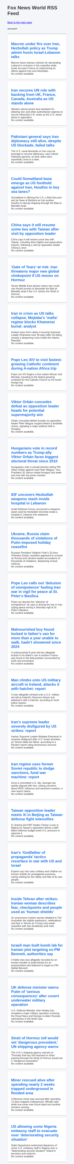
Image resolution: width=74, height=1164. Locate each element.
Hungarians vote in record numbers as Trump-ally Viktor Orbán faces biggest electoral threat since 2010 (34, 454)
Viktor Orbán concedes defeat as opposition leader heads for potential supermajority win (35, 408)
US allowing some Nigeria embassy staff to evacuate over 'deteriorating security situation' (35, 1132)
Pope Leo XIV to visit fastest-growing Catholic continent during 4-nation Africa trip (36, 364)
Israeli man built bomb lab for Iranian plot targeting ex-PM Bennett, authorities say (37, 949)
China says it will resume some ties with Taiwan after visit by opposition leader (35, 229)
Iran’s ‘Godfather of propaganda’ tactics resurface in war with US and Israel (36, 858)
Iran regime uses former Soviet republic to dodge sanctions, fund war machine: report (32, 770)
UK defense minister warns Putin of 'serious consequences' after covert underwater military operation (35, 996)
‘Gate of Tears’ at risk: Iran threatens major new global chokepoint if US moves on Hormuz (35, 273)
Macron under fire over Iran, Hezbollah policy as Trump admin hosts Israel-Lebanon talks (35, 50)
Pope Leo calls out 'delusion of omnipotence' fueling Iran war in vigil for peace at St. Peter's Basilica (36, 589)
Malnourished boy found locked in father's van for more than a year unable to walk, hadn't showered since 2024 (36, 638)
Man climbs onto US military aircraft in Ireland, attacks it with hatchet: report (36, 684)
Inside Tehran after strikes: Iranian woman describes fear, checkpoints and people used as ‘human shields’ (36, 905)
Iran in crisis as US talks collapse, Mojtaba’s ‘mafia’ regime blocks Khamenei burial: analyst (34, 319)
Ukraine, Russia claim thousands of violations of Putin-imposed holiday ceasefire (34, 540)
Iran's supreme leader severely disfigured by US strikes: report (33, 726)
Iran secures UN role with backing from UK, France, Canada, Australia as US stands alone (33, 96)
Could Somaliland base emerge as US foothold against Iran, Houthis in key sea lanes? (35, 185)
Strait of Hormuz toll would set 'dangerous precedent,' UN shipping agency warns (35, 1042)
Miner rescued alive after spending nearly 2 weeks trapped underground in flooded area (33, 1086)
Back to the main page (19, 22)
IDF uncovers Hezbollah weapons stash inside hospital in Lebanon (32, 498)
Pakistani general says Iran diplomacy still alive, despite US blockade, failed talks (36, 141)
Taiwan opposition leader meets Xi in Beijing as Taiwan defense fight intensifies (37, 814)
